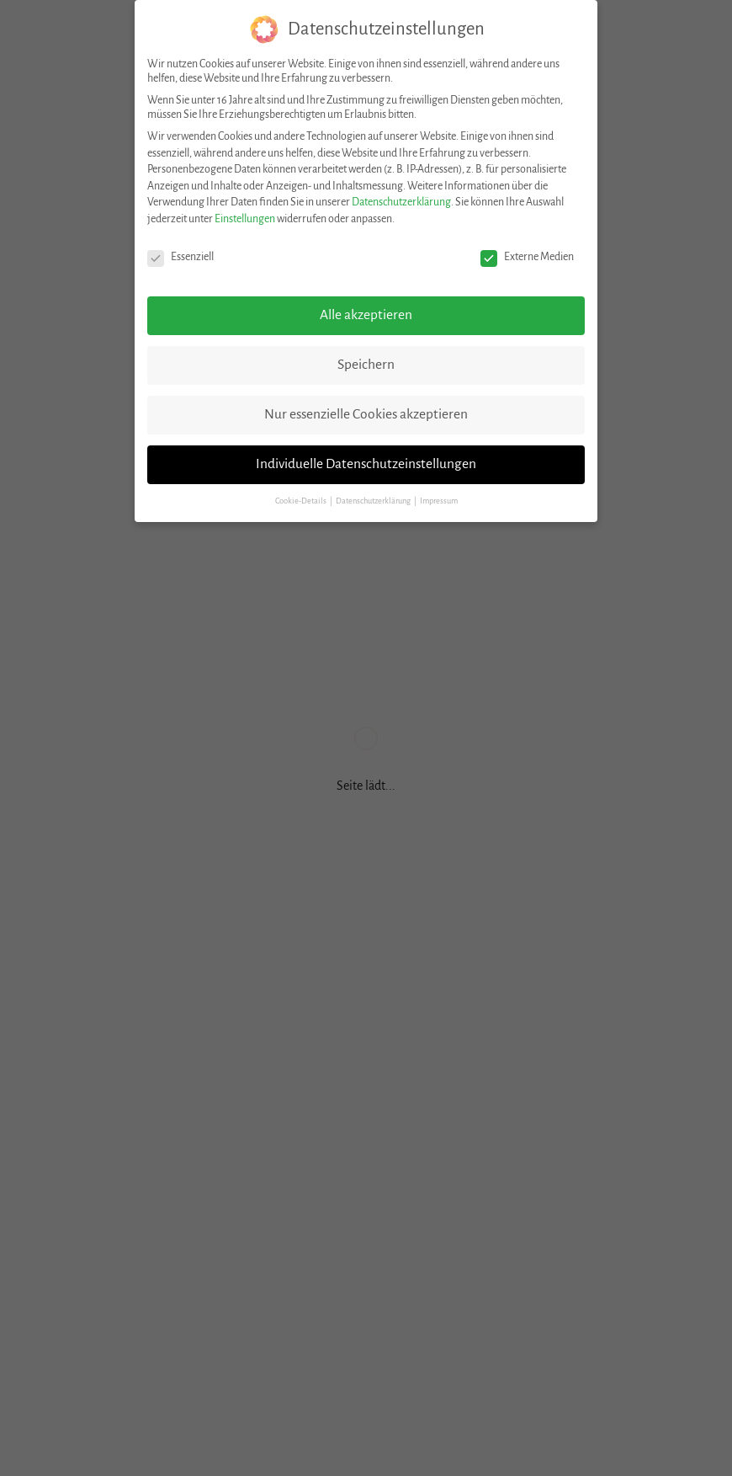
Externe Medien (527, 257)
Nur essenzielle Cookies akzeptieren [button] (366, 414)
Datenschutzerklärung (401, 202)
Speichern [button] (366, 364)
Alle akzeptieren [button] (366, 314)
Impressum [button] (439, 501)
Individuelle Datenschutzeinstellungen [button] (366, 464)
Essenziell (180, 257)
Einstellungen (245, 219)
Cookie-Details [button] (301, 501)
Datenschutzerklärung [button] (374, 501)
